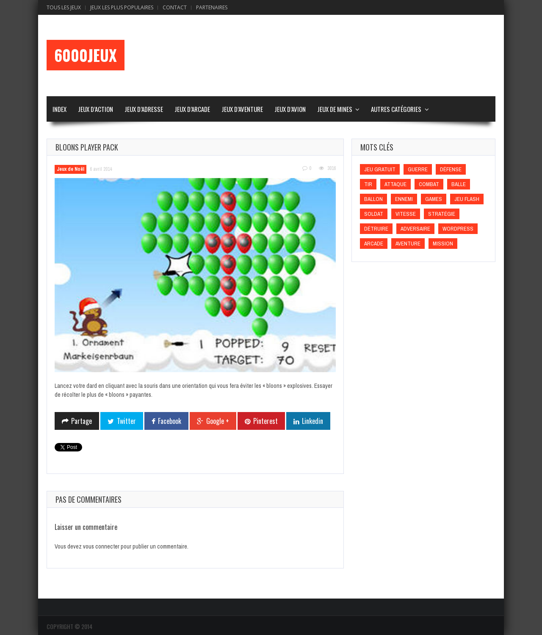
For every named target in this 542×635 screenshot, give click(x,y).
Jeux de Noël (70, 169)
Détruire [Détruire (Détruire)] (376, 228)
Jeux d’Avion (290, 109)
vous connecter (101, 546)
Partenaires (211, 7)
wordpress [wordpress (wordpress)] (457, 228)
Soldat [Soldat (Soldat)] (373, 213)
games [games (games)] (433, 199)
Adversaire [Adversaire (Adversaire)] (415, 228)
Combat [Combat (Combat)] (429, 184)
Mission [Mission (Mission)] (443, 243)
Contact (175, 7)
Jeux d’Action (95, 109)
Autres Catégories (396, 109)
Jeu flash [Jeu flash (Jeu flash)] (466, 199)
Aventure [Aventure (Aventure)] (407, 243)
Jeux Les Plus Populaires (121, 7)
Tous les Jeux (64, 7)
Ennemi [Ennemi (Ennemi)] (404, 199)
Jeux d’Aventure (242, 109)
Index (59, 109)
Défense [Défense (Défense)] (451, 169)
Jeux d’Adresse (143, 109)
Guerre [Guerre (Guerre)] (418, 169)
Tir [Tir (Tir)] (368, 184)
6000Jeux (85, 55)
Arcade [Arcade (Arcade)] (373, 243)
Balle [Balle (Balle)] (458, 184)
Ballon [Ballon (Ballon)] (373, 199)
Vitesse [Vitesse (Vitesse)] (405, 213)
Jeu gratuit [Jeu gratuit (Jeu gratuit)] (379, 169)
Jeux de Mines (334, 109)
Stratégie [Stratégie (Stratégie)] (441, 213)
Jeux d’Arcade (192, 109)
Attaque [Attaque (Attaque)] (395, 184)
